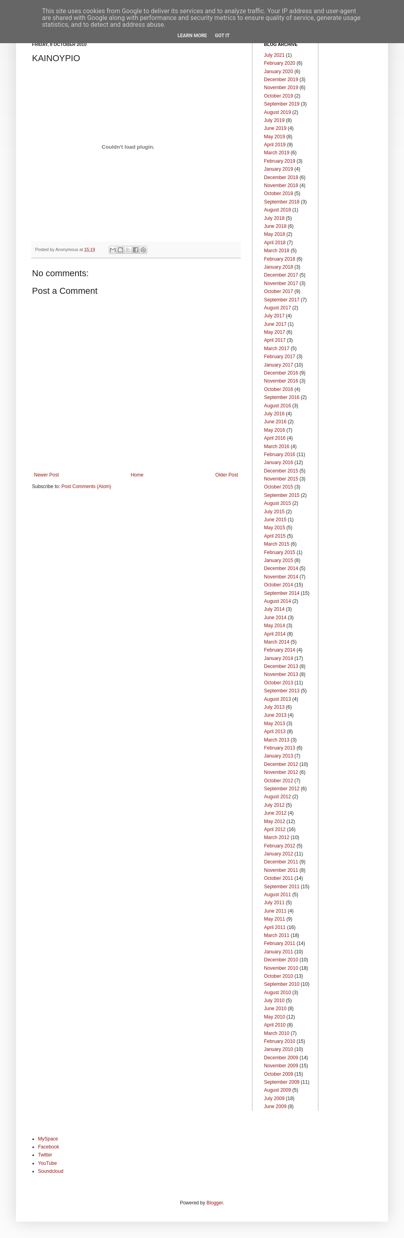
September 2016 (282, 397)
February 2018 (279, 259)
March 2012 (276, 837)
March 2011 (276, 935)
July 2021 (274, 55)
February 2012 (279, 846)
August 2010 (277, 992)
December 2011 (281, 862)
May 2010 (274, 1017)
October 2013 (278, 683)
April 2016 (275, 438)
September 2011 (282, 886)
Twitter (45, 1155)
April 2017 (275, 340)
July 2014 (274, 609)
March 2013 (276, 740)
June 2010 (275, 1008)
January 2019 (278, 169)
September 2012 (282, 788)
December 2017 (281, 275)
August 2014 (277, 601)
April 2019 (275, 145)
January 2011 (278, 952)
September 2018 (282, 202)
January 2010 (278, 1049)
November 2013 (281, 674)
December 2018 (281, 177)
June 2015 (275, 519)
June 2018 (275, 226)
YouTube (47, 1163)
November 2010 (281, 968)
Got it (222, 35)
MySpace (48, 1139)
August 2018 (277, 210)
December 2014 (281, 568)
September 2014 (282, 593)
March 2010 (276, 1033)
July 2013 (274, 707)
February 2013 (279, 748)
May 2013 (274, 723)
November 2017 (281, 283)
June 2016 (275, 422)
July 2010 (274, 1000)
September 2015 (282, 495)
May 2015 (274, 527)
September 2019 (282, 104)
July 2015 (274, 511)
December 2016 (281, 373)
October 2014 (278, 585)
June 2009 (275, 1106)
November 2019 (281, 87)
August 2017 (277, 308)
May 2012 (274, 821)
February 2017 (279, 356)
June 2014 (275, 617)
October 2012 (278, 780)
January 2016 (278, 462)
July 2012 (274, 805)
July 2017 (274, 316)
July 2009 (274, 1098)
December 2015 (281, 471)
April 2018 (275, 242)
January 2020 (278, 71)
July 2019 (274, 120)
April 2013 (275, 731)
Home (137, 475)
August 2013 (277, 699)
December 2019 (281, 79)
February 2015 (279, 552)
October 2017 (278, 291)
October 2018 (278, 193)
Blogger (214, 1203)
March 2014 (276, 642)
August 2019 (277, 112)
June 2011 (275, 911)
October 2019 (278, 96)
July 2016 (274, 414)
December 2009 (281, 1058)
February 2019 (279, 161)
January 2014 (278, 658)
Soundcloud (50, 1171)
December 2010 (281, 960)
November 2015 (281, 479)
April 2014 (275, 634)
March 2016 (276, 446)
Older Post (226, 475)
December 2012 (281, 764)
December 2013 (281, 666)
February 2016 (279, 454)
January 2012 (278, 854)
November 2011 (281, 870)
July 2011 (274, 902)
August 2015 (277, 503)
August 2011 (277, 894)
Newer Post (46, 475)
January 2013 (278, 756)
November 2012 (281, 772)
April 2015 (275, 536)
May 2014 (274, 625)
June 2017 (275, 324)
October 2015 (278, 487)
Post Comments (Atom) (86, 486)
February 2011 (279, 943)
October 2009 (278, 1074)
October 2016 (278, 389)
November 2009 (281, 1066)
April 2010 (275, 1025)
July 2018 (274, 218)
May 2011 (274, 919)
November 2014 (281, 577)
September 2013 (282, 691)
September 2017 (282, 300)
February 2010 (279, 1041)
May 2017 (274, 332)
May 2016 (274, 430)
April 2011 (275, 927)
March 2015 (276, 544)
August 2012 (277, 796)
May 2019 (274, 137)
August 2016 (277, 406)
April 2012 (275, 829)
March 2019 (276, 152)
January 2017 (278, 365)
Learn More (192, 35)
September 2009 (282, 1082)
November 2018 (281, 185)
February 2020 (279, 63)
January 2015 (278, 560)
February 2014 (279, 650)
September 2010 (282, 984)
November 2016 (281, 381)
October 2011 (278, 878)
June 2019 (275, 128)
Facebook (48, 1147)
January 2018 (278, 267)
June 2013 (275, 715)
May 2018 (274, 234)
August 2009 (277, 1090)
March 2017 (276, 348)
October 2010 (278, 976)
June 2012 (275, 813)
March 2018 (276, 250)
